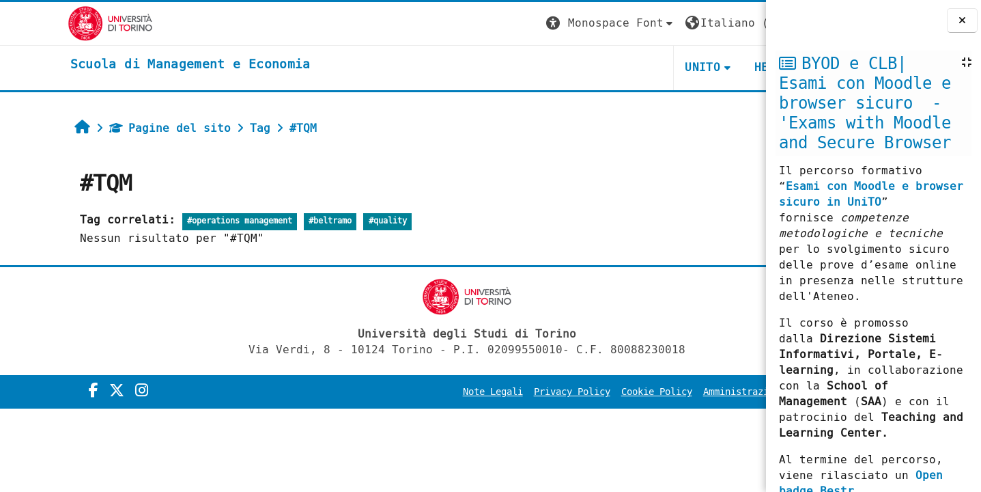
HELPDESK (682, 67)
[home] (123, 64)
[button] (511, 23)
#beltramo (270, 221)
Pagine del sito (109, 128)
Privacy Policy (471, 392)
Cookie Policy (556, 392)
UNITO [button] (603, 67)
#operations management (178, 221)
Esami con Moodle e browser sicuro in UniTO (871, 194)
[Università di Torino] (42, 23)
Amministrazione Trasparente (676, 392)
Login (738, 23)
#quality (327, 221)
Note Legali (392, 392)
